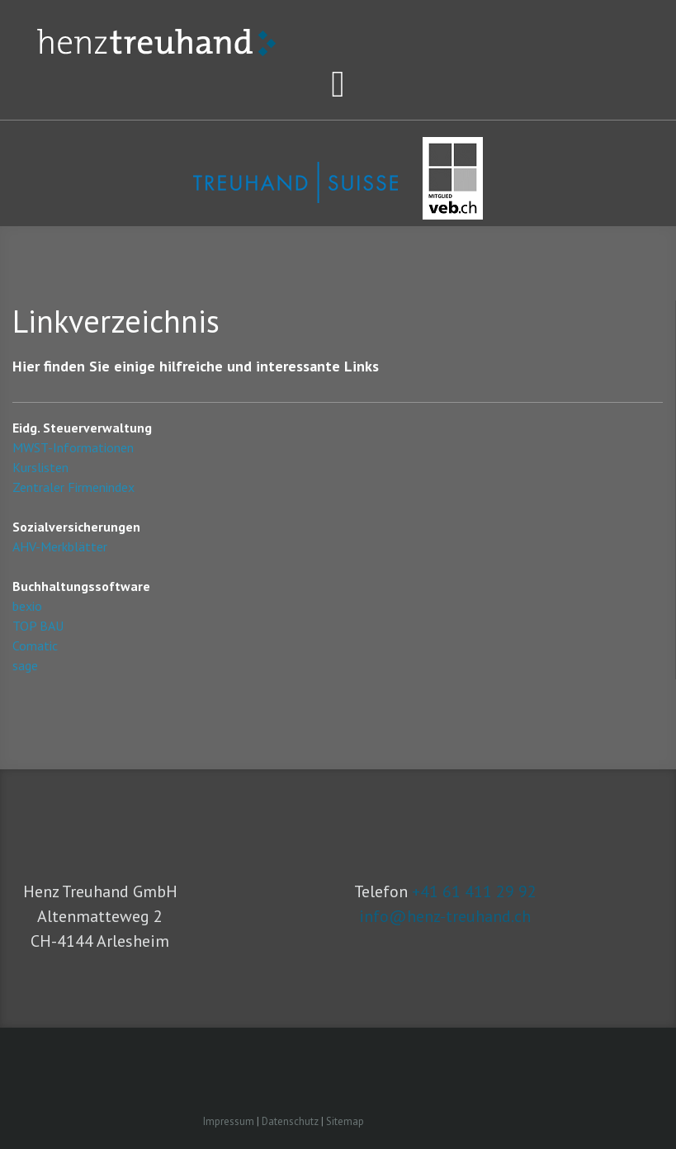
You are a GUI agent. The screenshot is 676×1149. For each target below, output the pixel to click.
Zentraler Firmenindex (73, 487)
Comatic (35, 645)
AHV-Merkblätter (59, 546)
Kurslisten (40, 467)
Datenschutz (290, 1121)
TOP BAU (38, 625)
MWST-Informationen (73, 447)
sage (25, 665)
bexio (27, 606)
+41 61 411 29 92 (474, 891)
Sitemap (345, 1121)
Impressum (228, 1121)
